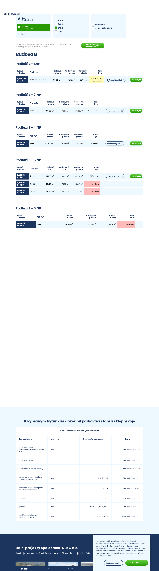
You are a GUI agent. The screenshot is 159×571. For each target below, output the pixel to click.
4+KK (59, 20)
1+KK (58, 32)
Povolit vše (136, 563)
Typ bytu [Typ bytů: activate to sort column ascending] (33, 73)
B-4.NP (70, 568)
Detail (135, 81)
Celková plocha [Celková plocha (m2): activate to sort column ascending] (56, 73)
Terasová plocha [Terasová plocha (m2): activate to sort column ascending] (81, 73)
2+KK (59, 24)
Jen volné (98, 24)
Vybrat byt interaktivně (93, 46)
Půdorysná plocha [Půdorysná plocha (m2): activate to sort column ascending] (69, 73)
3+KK (59, 28)
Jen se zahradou (102, 28)
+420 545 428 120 (133, 4)
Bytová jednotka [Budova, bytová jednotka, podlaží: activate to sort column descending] (21, 73)
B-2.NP (47, 568)
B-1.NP (24, 568)
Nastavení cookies (103, 555)
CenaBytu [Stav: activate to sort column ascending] (97, 73)
